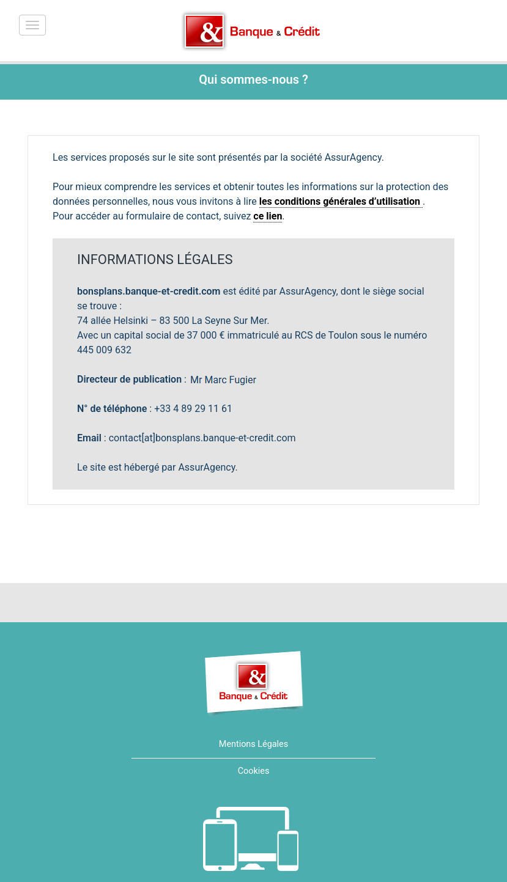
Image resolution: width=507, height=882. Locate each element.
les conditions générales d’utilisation (341, 201)
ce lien (267, 216)
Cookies (254, 771)
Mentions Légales (253, 744)
